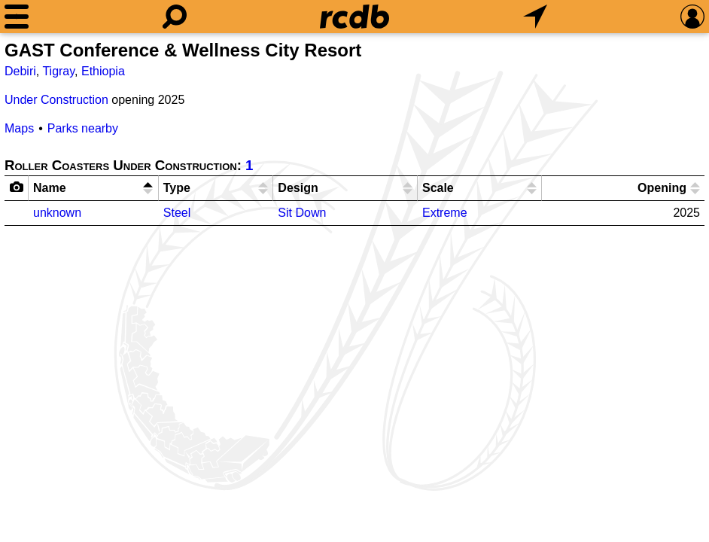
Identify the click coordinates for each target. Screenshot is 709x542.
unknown (57, 212)
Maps (19, 128)
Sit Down (302, 212)
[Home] (354, 17)
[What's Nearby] (535, 17)
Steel (176, 212)
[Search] (175, 17)
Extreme (444, 212)
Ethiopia (103, 71)
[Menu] (17, 17)
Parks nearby (82, 128)
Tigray (58, 71)
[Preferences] (692, 17)
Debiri (20, 71)
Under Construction (56, 99)
